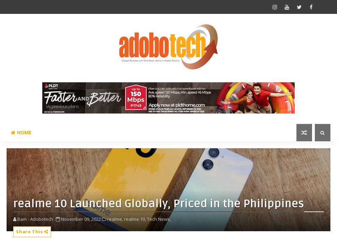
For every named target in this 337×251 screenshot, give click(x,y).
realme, (115, 219)
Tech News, (159, 219)
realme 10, (135, 219)
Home (21, 132)
